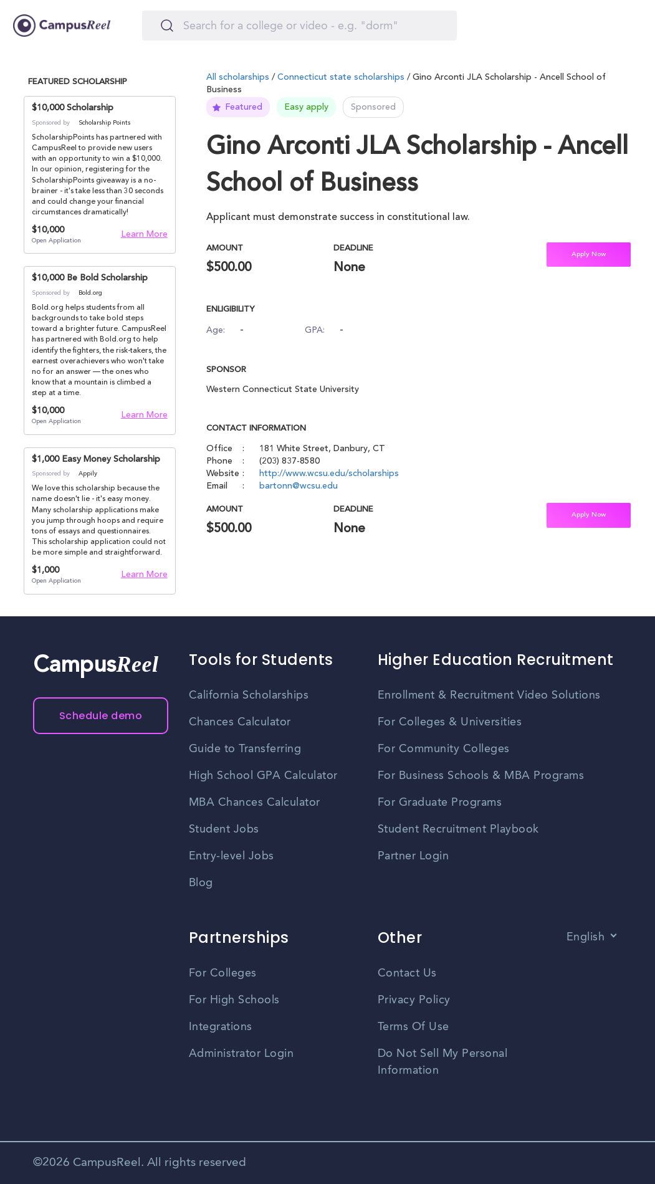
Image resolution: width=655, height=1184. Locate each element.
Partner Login (413, 856)
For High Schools (234, 1000)
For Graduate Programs (440, 802)
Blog (201, 883)
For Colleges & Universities (450, 722)
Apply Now (588, 254)
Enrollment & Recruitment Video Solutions (489, 695)
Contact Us (407, 973)
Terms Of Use (413, 1027)
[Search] (299, 26)
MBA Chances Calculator (254, 802)
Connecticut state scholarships (340, 78)
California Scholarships (249, 695)
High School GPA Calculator (263, 775)
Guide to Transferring (245, 749)
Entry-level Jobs (231, 856)
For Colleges (223, 973)
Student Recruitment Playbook (458, 829)
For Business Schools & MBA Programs (481, 775)
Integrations (220, 1027)
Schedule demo (101, 716)
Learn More (144, 235)
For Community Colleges (444, 749)
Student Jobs (224, 829)
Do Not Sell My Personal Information (443, 1062)
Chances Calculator (240, 722)
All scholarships (239, 78)
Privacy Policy (414, 1000)
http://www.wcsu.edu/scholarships (329, 474)
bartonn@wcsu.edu (298, 486)
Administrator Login (241, 1053)
